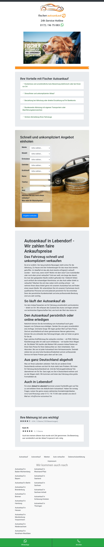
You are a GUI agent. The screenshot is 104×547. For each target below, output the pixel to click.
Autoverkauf (36, 457)
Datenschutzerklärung (76, 457)
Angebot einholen (30, 216)
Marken (47, 457)
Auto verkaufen (59, 457)
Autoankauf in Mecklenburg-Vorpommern (20, 517)
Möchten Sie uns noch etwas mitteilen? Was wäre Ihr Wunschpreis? (33, 198)
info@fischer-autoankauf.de (41, 396)
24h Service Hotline (52, 20)
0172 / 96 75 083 (50, 25)
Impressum (52, 461)
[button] (20, 48)
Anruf (26, 394)
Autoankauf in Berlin (22, 483)
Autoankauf (23, 457)
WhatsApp (36, 394)
